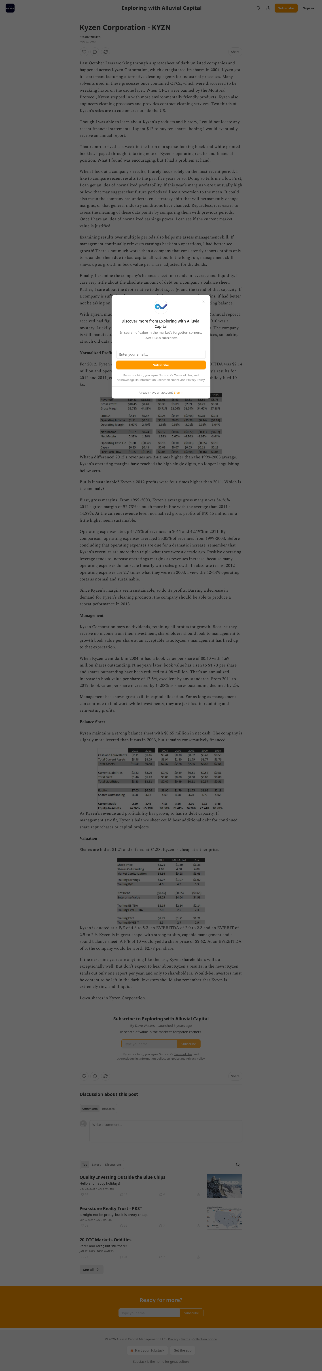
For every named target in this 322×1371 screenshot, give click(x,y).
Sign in (308, 8)
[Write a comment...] (166, 1131)
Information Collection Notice (159, 380)
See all (91, 1269)
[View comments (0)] (94, 51)
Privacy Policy (195, 380)
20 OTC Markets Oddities (105, 1240)
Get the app (183, 1350)
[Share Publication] (268, 8)
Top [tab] (84, 1164)
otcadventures (90, 37)
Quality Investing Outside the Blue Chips (122, 1177)
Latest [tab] (96, 1164)
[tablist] (98, 1108)
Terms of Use (183, 375)
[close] (204, 301)
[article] (161, 1186)
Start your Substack (146, 1350)
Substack (139, 1361)
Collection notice (204, 1339)
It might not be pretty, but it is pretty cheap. (114, 1214)
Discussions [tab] (113, 1164)
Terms (185, 1339)
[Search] (258, 8)
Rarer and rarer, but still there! (103, 1246)
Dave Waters (105, 1188)
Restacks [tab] (108, 1109)
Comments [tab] (90, 1109)
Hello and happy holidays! (100, 1183)
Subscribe (286, 8)
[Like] (84, 51)
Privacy (173, 1339)
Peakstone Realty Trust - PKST (111, 1208)
